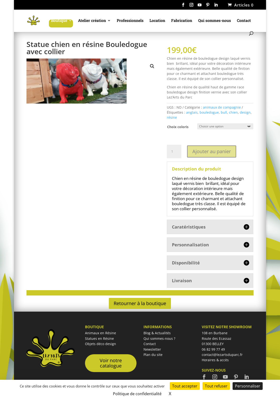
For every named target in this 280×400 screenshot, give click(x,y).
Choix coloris (178, 127)
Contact (244, 21)
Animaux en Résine (100, 333)
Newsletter (152, 349)
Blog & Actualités (157, 333)
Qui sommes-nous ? (159, 338)
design (245, 112)
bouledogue (209, 112)
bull (224, 112)
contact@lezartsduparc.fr (222, 354)
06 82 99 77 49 (213, 349)
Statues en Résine (99, 338)
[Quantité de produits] (174, 151)
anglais (192, 112)
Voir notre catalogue (111, 363)
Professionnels (130, 21)
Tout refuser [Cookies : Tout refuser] (216, 386)
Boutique (59, 21)
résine (172, 117)
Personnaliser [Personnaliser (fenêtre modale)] (247, 386)
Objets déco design (100, 343)
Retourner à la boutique (140, 303)
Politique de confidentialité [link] (137, 393)
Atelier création (92, 21)
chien (233, 112)
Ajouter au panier (211, 151)
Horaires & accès (215, 360)
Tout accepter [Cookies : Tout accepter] (184, 386)
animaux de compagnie (222, 107)
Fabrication (181, 21)
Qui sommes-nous (214, 21)
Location (157, 21)
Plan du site (153, 354)
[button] (152, 66)
